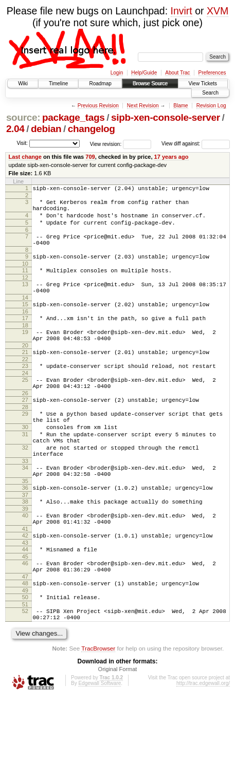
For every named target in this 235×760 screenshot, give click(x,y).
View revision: (106, 143)
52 (25, 671)
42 (25, 586)
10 (25, 276)
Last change (25, 157)
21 (25, 375)
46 (25, 617)
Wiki (23, 83)
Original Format (117, 732)
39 (25, 556)
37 (25, 541)
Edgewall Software (99, 746)
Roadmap (100, 83)
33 (25, 502)
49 (25, 649)
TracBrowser (98, 711)
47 (25, 634)
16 (25, 330)
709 (90, 157)
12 (25, 291)
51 (25, 664)
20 (25, 368)
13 (25, 298)
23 (25, 390)
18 (25, 345)
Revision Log (211, 105)
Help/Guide (144, 73)
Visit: (22, 143)
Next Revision (143, 105)
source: (23, 117)
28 (25, 438)
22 (25, 384)
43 (25, 595)
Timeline (58, 83)
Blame (180, 105)
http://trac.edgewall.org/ (203, 746)
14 (25, 314)
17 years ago (171, 157)
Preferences (212, 73)
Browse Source (150, 83)
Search (210, 93)
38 (25, 548)
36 (25, 532)
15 (25, 321)
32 (25, 486)
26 (25, 422)
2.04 (15, 128)
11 (25, 283)
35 (25, 526)
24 (25, 399)
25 (25, 406)
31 (25, 470)
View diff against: (195, 143)
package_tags (73, 117)
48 (25, 640)
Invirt (181, 10)
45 (25, 610)
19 (25, 352)
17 (25, 336)
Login (117, 73)
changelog (91, 128)
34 (25, 509)
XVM (217, 10)
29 (25, 444)
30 (25, 461)
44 (25, 602)
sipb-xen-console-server (165, 117)
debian (46, 128)
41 (25, 580)
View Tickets (203, 83)
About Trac (177, 73)
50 (25, 656)
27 (25, 429)
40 (25, 563)
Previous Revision (98, 105)
